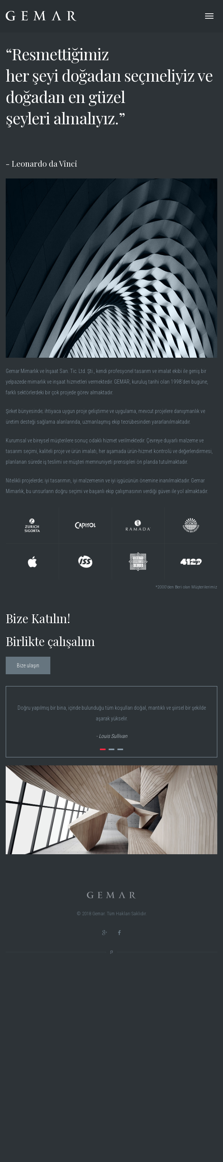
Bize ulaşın (28, 665)
